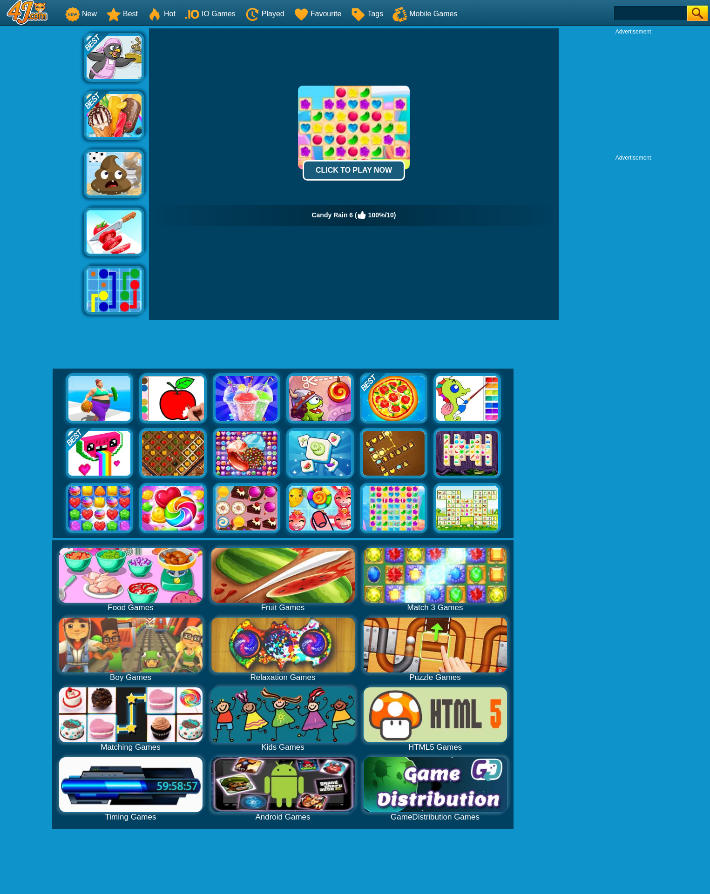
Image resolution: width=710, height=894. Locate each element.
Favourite (318, 14)
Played (264, 14)
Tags (367, 14)
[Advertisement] (42, 168)
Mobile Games (424, 14)
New (81, 14)
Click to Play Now (354, 170)
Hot (161, 14)
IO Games (210, 14)
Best (122, 14)
